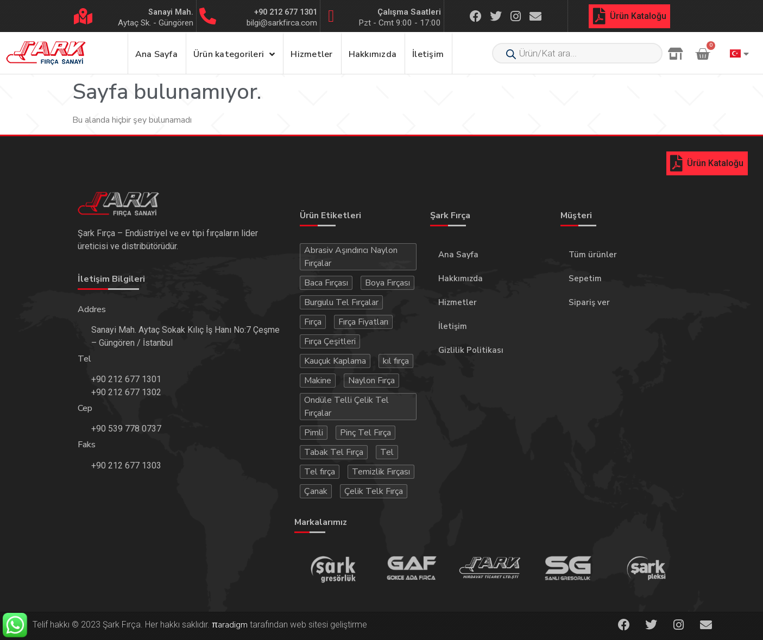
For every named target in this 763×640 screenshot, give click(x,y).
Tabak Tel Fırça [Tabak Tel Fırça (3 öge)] (333, 452)
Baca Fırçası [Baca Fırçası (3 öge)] (326, 283)
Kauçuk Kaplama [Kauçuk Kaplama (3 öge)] (335, 361)
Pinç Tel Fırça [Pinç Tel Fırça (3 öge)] (365, 433)
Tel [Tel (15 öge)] (387, 452)
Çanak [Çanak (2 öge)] (315, 491)
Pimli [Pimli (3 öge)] (313, 433)
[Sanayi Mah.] (83, 16)
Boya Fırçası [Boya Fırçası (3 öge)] (387, 283)
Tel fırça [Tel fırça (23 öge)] (319, 472)
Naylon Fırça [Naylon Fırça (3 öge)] (371, 380)
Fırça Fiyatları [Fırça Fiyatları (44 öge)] (363, 322)
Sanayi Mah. (170, 12)
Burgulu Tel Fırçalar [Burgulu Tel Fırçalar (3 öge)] (341, 302)
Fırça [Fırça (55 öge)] (312, 322)
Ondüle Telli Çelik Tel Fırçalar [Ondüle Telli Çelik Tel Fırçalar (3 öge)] (346, 406)
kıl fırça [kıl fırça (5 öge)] (396, 361)
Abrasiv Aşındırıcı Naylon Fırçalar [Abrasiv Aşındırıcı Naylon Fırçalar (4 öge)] (351, 256)
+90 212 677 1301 (285, 12)
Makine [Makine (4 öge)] (317, 380)
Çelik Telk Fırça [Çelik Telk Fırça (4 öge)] (373, 491)
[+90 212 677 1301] (207, 16)
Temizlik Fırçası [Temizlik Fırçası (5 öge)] (381, 472)
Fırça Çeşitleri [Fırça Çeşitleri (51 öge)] (330, 341)
